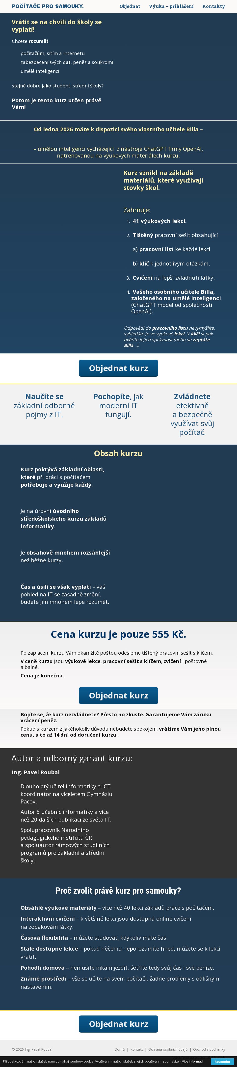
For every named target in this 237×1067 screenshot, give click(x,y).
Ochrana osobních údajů (168, 1049)
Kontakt (136, 1049)
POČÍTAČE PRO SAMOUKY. (48, 6)
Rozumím (222, 1061)
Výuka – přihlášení (171, 6)
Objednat (130, 6)
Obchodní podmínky (209, 1049)
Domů (119, 1049)
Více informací (192, 1061)
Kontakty (213, 6)
